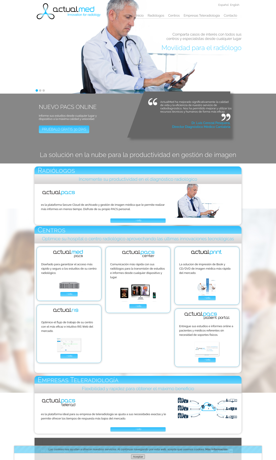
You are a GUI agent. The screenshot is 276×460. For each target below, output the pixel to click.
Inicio (140, 15)
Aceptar (138, 456)
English (234, 4)
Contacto (230, 15)
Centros (174, 15)
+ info (138, 220)
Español (223, 4)
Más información (216, 449)
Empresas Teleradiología (202, 15)
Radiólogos (156, 15)
